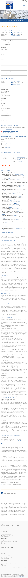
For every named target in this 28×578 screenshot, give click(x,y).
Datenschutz (20, 567)
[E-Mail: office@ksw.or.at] (8, 146)
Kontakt (25, 567)
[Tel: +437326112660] (21, 157)
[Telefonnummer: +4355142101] (17, 81)
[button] (23, 6)
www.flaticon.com (19, 228)
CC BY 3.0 (4, 229)
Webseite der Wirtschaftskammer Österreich (10, 435)
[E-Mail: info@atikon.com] (20, 159)
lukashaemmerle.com (19, 174)
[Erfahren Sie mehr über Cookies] (20, 576)
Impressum (15, 567)
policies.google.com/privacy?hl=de (8, 397)
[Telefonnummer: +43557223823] (17, 33)
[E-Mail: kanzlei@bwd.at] (16, 35)
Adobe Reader (9, 129)
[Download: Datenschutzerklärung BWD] (14, 493)
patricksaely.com (16, 172)
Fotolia (22, 175)
